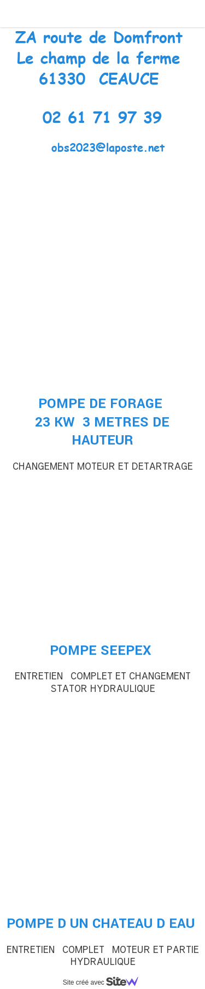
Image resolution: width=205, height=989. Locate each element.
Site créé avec (105, 982)
